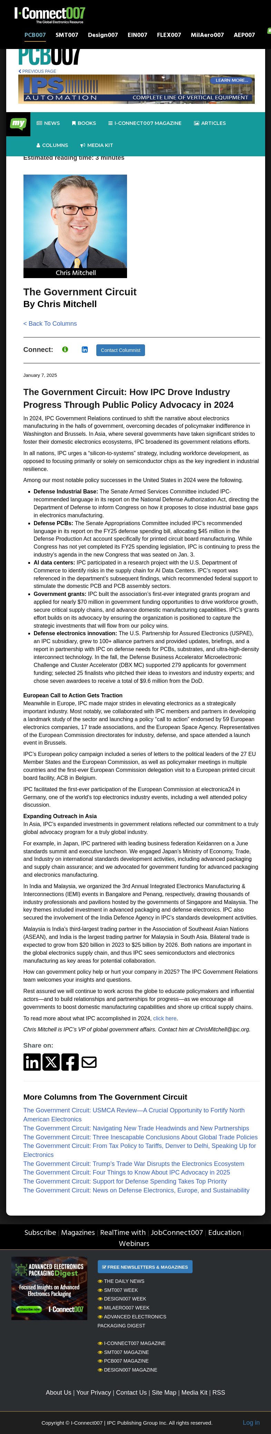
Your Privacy (93, 1392)
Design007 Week (122, 1299)
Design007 (103, 36)
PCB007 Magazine (123, 1361)
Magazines (78, 1233)
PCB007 (35, 36)
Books (84, 123)
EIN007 (137, 36)
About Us (58, 1392)
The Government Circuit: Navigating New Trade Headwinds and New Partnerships (136, 1128)
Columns (52, 145)
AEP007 (244, 36)
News (48, 123)
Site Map (164, 1392)
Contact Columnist (120, 350)
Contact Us (131, 1392)
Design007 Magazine (127, 1370)
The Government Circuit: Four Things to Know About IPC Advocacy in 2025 (126, 1172)
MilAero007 (207, 36)
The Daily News (121, 1281)
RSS (218, 1392)
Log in (251, 1422)
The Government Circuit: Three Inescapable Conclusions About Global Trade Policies (140, 1137)
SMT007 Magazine (123, 1352)
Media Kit (194, 1392)
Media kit (96, 145)
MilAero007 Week (124, 1307)
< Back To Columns (50, 323)
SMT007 (67, 36)
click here (165, 1018)
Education (224, 1233)
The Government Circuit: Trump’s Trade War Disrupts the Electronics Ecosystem (133, 1163)
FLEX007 (169, 36)
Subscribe (40, 1233)
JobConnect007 (177, 1233)
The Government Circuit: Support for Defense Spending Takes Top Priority (125, 1181)
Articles (210, 123)
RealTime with (123, 1233)
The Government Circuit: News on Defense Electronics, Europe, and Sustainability (136, 1190)
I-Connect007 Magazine (145, 123)
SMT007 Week (118, 1290)
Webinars (134, 1244)
